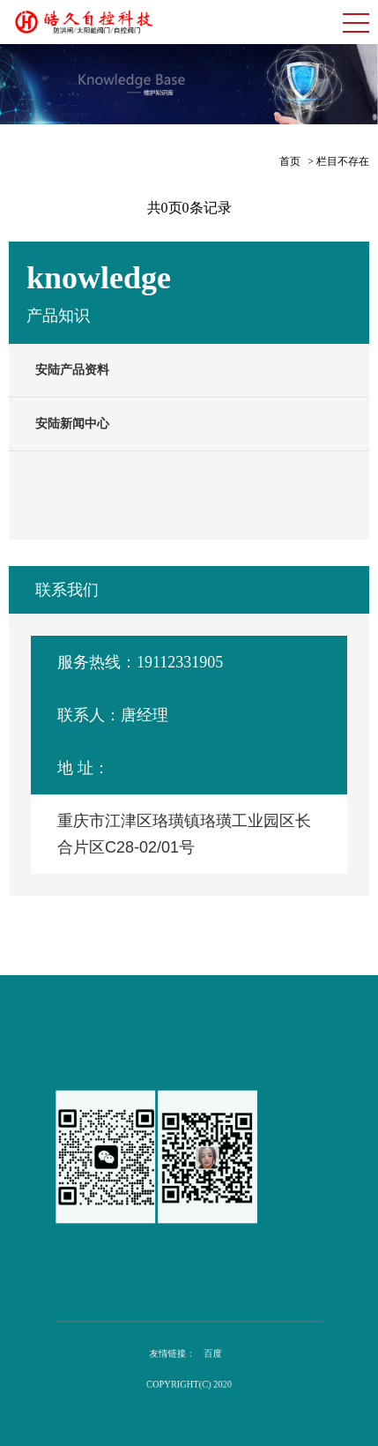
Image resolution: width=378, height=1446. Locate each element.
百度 (210, 1354)
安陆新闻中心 (72, 423)
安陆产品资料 (72, 369)
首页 (289, 161)
